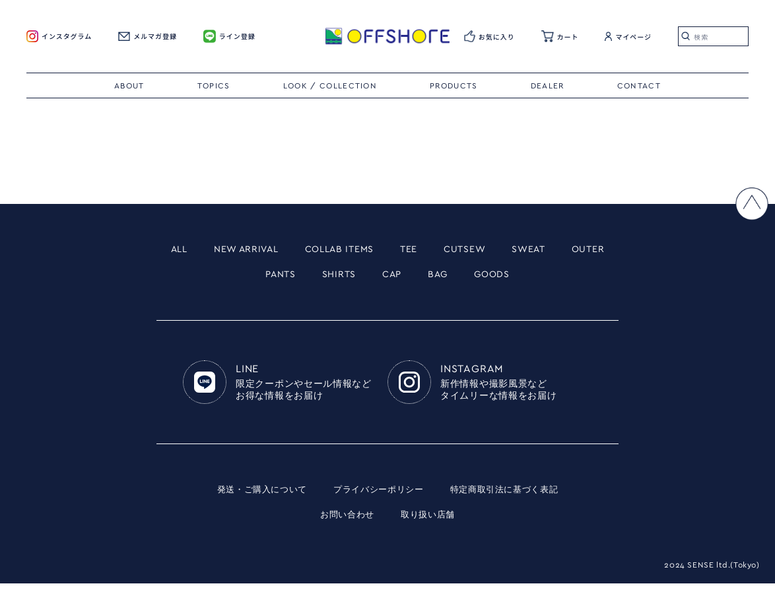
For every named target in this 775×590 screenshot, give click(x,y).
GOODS (540, 279)
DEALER (547, 86)
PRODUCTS (454, 86)
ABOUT (129, 86)
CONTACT (639, 86)
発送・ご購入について (254, 496)
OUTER (233, 279)
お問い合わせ (345, 521)
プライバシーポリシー (377, 496)
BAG (478, 279)
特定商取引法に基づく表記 (511, 496)
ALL (178, 251)
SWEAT (587, 251)
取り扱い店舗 (430, 521)
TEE (449, 251)
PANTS (299, 279)
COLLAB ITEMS (369, 251)
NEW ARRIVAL (256, 251)
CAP (426, 279)
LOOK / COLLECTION (330, 86)
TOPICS (213, 86)
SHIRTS (366, 279)
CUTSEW (513, 251)
